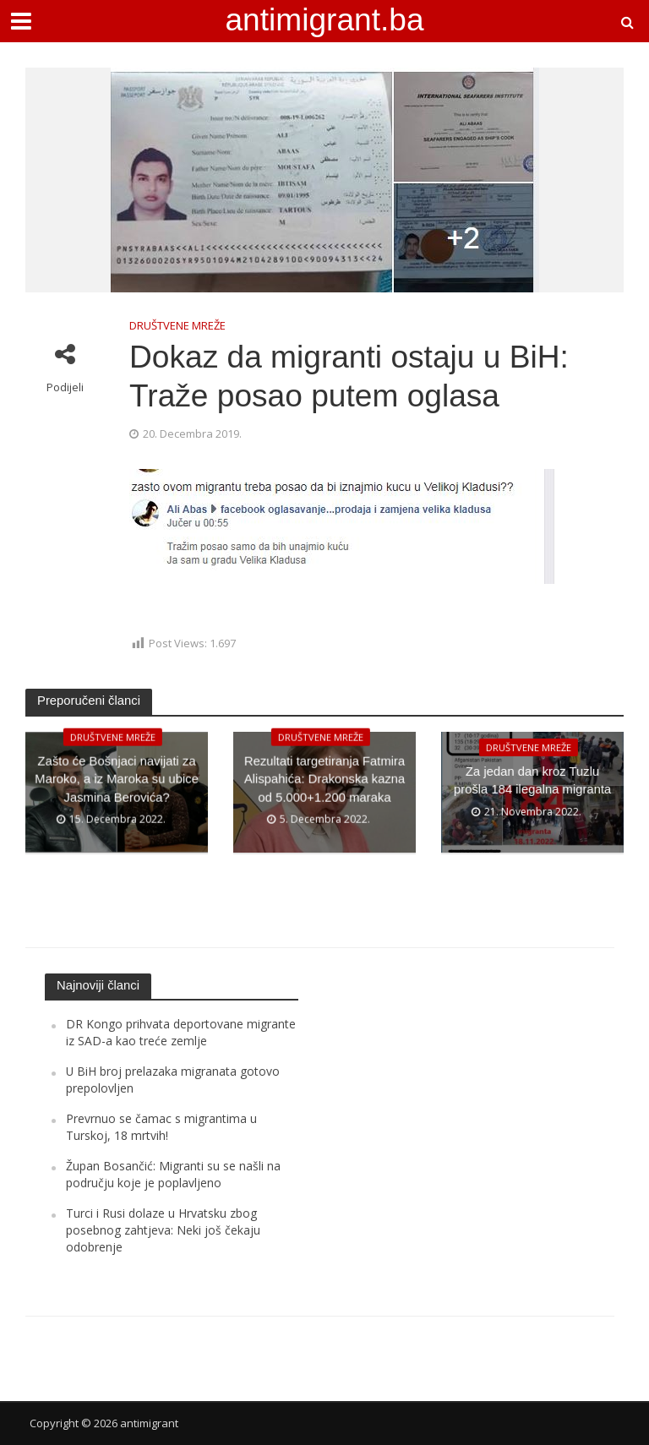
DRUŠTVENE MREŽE (177, 325)
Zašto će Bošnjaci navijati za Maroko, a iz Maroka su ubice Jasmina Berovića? (117, 793)
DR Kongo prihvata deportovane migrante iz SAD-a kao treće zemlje (181, 1032)
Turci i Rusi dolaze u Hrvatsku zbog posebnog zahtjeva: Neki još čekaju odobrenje (163, 1230)
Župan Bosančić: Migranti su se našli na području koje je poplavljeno (173, 1174)
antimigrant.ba (324, 19)
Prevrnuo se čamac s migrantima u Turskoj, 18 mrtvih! (161, 1126)
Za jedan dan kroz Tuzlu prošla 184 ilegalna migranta (532, 793)
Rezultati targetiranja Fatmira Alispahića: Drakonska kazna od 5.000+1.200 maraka (324, 793)
